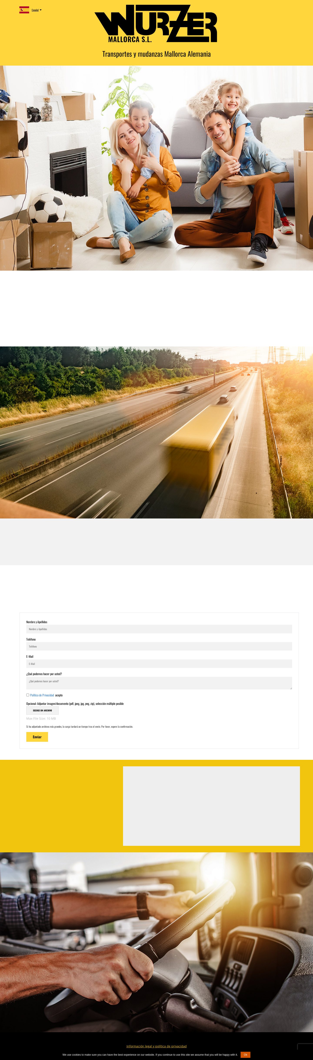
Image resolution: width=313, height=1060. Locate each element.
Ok (245, 1054)
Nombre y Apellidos (36, 621)
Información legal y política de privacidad (157, 1046)
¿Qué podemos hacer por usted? (44, 673)
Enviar (37, 736)
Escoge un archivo (42, 710)
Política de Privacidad (42, 695)
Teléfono (31, 639)
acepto (46, 695)
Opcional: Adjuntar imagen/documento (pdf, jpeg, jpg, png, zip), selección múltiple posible (75, 703)
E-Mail (29, 656)
